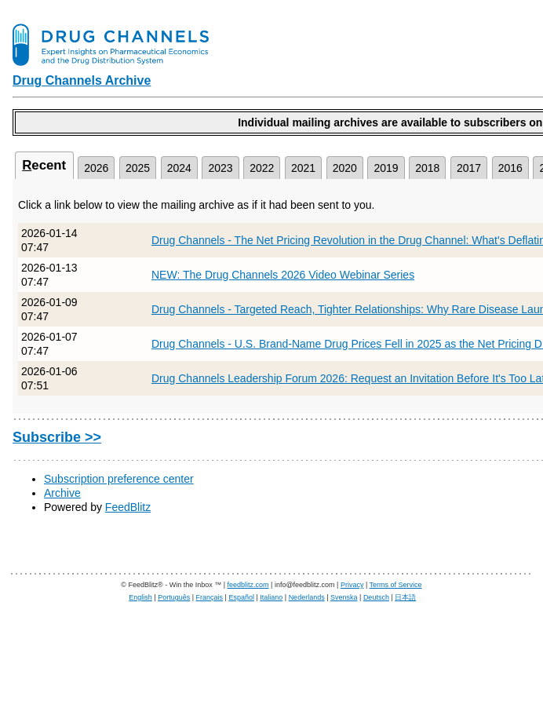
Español (241, 597)
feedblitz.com (248, 585)
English (140, 597)
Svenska (344, 597)
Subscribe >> (57, 437)
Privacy (352, 585)
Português (174, 597)
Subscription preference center (119, 479)
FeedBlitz (128, 507)
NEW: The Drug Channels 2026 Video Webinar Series (282, 274)
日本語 (405, 597)
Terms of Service (396, 585)
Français (210, 597)
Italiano (271, 597)
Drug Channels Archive (82, 80)
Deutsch (376, 597)
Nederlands (307, 597)
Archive (62, 493)
